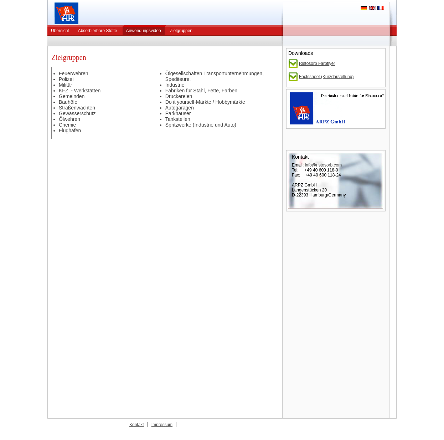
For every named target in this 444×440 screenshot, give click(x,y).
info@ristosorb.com (323, 165)
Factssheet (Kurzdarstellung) (326, 76)
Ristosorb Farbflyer (317, 63)
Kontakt (136, 424)
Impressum (161, 424)
